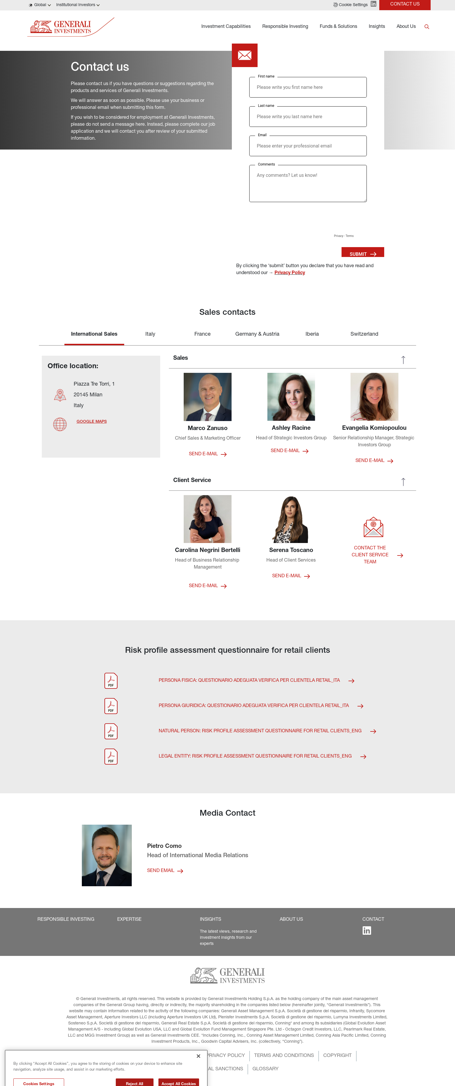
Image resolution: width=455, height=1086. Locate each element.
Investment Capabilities (226, 27)
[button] (351, 5)
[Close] (198, 1074)
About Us (406, 27)
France (202, 334)
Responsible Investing (285, 27)
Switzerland (364, 334)
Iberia (312, 334)
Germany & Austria (257, 334)
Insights (377, 27)
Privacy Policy (290, 273)
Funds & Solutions (338, 27)
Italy (150, 334)
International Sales (94, 334)
